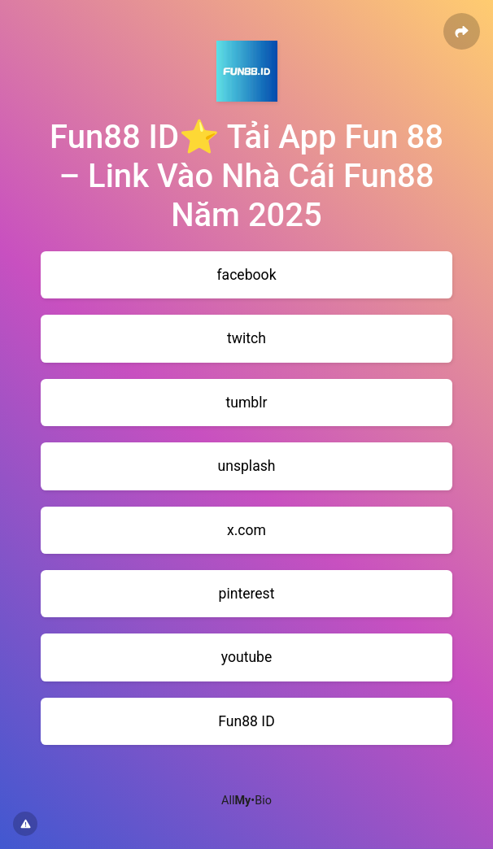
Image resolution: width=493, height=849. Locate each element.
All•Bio (246, 801)
